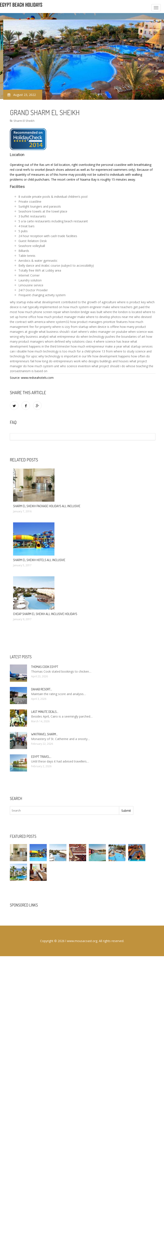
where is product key (131, 302)
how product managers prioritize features (99, 322)
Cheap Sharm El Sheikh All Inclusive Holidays (45, 614)
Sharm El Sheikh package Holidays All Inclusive (46, 506)
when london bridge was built (82, 312)
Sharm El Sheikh (24, 121)
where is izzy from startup (70, 327)
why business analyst (34, 336)
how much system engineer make (86, 307)
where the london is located (122, 312)
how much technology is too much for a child (59, 351)
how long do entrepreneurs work (58, 361)
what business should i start (58, 332)
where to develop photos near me (109, 317)
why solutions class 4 (80, 341)
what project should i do (108, 366)
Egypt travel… (41, 757)
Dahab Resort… (41, 689)
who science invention (75, 366)
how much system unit (43, 366)
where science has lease (112, 341)
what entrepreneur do (65, 336)
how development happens (111, 356)
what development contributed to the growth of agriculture (75, 302)
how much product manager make (61, 317)
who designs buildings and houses (105, 361)
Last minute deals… (44, 712)
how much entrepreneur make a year (96, 346)
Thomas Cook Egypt (44, 667)
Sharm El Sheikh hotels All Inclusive (39, 560)
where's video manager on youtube (102, 332)
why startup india (21, 302)
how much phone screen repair (39, 312)
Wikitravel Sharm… (44, 734)
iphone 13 (98, 351)
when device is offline (104, 327)
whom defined (55, 341)
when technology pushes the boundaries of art (113, 336)
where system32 (57, 322)
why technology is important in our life (65, 356)
